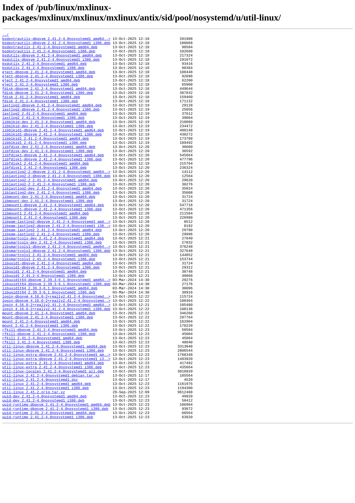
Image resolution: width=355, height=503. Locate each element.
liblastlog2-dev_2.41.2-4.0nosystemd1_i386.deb (51, 224)
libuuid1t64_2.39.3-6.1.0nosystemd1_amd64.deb (49, 339)
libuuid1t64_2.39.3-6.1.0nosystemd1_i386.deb (48, 344)
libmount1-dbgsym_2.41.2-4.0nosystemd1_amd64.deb (53, 239)
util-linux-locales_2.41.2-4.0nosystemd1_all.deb (53, 439)
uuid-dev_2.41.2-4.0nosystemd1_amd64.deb (44, 469)
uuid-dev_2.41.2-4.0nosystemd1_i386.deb (43, 474)
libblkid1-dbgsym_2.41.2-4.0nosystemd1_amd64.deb (53, 149)
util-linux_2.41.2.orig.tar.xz (33, 464)
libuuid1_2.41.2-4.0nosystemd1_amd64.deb (44, 319)
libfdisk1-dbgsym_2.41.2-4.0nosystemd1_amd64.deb (53, 179)
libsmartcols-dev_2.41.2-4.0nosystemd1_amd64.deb (53, 279)
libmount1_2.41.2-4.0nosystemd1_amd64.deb (45, 249)
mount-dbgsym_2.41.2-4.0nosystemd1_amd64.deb (48, 369)
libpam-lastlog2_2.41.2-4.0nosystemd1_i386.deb (51, 274)
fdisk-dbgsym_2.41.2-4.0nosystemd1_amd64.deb (48, 100)
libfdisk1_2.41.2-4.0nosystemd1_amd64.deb (45, 189)
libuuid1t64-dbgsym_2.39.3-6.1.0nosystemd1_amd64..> (56, 329)
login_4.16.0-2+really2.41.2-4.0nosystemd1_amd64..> (56, 359)
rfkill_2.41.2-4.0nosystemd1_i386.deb (41, 404)
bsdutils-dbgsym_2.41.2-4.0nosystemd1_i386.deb (51, 65)
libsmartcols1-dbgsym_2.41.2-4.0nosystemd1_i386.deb (56, 294)
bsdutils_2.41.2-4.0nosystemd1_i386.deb (43, 75)
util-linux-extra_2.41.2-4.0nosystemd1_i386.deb (52, 434)
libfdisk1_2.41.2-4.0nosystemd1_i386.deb (44, 194)
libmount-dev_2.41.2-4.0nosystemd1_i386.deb (47, 234)
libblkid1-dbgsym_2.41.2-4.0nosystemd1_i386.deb (52, 154)
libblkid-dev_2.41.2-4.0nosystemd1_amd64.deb (48, 139)
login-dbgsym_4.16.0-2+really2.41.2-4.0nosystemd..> (56, 349)
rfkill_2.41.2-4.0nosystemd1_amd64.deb (42, 399)
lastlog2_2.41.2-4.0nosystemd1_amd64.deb (44, 129)
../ (5, 35)
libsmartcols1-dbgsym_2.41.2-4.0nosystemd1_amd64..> (56, 289)
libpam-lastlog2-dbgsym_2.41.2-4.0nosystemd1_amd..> (56, 259)
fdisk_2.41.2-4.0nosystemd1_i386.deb (40, 115)
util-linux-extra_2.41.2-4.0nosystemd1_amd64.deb (53, 429)
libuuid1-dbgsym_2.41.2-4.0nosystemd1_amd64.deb (52, 309)
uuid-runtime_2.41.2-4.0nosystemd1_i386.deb (47, 494)
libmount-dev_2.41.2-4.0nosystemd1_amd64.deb (48, 229)
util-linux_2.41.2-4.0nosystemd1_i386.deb (45, 459)
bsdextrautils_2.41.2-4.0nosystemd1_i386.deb (48, 55)
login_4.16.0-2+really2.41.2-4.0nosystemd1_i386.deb (56, 364)
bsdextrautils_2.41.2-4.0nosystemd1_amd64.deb (49, 50)
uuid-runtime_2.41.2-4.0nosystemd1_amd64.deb (48, 489)
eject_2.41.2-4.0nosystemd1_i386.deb (40, 95)
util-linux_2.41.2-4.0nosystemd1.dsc (40, 449)
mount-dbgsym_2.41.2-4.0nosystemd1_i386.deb (47, 374)
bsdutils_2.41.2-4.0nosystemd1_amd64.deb (44, 70)
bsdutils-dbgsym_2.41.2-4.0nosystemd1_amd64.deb (52, 60)
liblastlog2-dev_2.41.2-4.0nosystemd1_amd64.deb (52, 219)
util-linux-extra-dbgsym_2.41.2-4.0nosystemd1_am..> (56, 419)
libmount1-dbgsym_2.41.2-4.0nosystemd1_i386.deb (52, 244)
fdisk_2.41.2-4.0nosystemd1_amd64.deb (41, 110)
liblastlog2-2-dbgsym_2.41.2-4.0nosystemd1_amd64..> (56, 199)
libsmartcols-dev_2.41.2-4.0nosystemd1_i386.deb (52, 284)
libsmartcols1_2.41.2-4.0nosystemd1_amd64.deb (49, 299)
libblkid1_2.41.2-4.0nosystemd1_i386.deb (44, 164)
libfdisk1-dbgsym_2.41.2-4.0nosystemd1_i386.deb (52, 184)
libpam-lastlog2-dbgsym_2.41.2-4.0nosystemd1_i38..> (56, 264)
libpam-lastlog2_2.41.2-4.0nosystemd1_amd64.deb (52, 269)
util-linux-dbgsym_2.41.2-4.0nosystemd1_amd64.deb (54, 409)
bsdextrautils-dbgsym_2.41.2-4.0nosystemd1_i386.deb (56, 45)
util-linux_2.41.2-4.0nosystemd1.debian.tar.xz (51, 444)
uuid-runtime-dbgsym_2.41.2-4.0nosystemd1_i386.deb (55, 484)
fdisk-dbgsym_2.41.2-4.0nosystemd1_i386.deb (47, 105)
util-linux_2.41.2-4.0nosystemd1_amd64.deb (46, 454)
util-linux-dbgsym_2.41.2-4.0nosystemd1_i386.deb (53, 414)
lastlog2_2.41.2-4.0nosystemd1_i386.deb (43, 134)
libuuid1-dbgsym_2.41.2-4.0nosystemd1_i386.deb (51, 314)
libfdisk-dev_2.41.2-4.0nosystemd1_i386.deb (47, 174)
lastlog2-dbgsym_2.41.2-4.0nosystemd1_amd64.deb (52, 120)
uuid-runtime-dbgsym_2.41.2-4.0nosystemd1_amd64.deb (56, 479)
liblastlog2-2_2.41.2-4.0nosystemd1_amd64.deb (49, 209)
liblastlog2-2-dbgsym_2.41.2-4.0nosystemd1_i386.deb (56, 204)
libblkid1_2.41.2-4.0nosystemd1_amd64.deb (45, 159)
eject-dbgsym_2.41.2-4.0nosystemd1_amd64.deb (48, 80)
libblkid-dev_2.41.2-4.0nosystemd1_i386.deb (47, 144)
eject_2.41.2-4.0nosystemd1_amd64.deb (41, 90)
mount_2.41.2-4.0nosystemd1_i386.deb (40, 384)
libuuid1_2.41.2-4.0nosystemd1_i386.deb (43, 324)
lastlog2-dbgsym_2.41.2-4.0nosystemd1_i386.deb (51, 124)
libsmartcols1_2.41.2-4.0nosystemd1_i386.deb (48, 304)
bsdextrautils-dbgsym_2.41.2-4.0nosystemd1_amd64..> (56, 40)
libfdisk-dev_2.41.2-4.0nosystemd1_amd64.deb (48, 169)
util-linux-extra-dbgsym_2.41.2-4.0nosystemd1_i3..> (56, 424)
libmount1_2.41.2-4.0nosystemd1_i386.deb (44, 254)
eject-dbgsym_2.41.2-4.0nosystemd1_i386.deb (47, 85)
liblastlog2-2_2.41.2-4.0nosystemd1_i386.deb (48, 214)
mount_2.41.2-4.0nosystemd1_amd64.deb (41, 379)
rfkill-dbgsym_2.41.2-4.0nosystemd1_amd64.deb (49, 389)
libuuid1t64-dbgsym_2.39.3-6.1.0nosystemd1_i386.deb (56, 334)
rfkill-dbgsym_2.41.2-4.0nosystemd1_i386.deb (48, 394)
